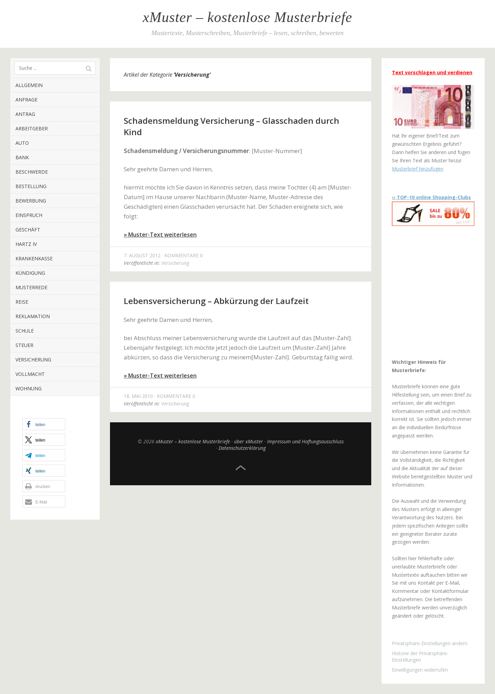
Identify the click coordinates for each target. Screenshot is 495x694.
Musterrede (31, 287)
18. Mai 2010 (138, 396)
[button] (43, 424)
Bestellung (30, 186)
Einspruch (28, 215)
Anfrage (26, 99)
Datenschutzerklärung (242, 448)
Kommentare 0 (183, 255)
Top (240, 468)
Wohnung (28, 388)
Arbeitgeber (31, 128)
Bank (22, 157)
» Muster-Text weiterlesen (160, 234)
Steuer (24, 345)
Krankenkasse (34, 258)
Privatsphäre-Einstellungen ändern (430, 643)
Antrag (25, 114)
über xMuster (248, 441)
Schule (24, 330)
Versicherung (33, 359)
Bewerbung (30, 200)
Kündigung (30, 273)
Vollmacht (30, 374)
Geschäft (27, 229)
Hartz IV (26, 244)
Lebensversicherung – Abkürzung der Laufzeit (216, 300)
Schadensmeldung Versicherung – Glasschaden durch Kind (231, 126)
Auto (22, 143)
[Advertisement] (435, 292)
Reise (21, 302)
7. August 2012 (142, 255)
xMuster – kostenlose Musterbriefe (247, 17)
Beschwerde (31, 172)
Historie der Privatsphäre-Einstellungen (420, 656)
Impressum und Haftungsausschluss (305, 441)
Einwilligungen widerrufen (420, 669)
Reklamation (32, 316)
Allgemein (29, 85)
